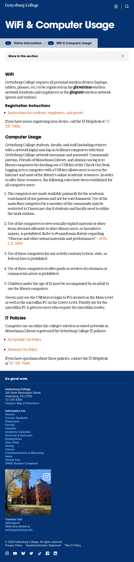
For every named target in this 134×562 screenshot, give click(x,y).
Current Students (16, 417)
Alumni (9, 414)
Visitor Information (28, 43)
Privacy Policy (13, 545)
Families (10, 428)
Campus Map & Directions (22, 403)
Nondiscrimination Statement (43, 545)
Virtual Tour (12, 459)
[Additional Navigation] (116, 6)
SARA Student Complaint (21, 463)
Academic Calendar (18, 431)
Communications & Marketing (24, 453)
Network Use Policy (22, 349)
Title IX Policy (72, 545)
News (8, 456)
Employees (12, 421)
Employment (13, 439)
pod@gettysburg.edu (19, 529)
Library (9, 449)
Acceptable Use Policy (24, 339)
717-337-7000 (19, 363)
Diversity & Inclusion (18, 435)
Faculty (10, 425)
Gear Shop (12, 442)
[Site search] (127, 6)
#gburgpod (12, 523)
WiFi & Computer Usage (74, 43)
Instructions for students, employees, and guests (45, 112)
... (8, 43)
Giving (9, 445)
